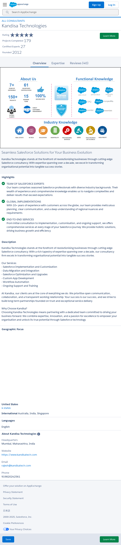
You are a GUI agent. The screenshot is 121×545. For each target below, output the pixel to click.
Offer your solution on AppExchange (22, 485)
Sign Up (96, 4)
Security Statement (13, 498)
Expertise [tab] (58, 63)
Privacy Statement (13, 492)
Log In (111, 4)
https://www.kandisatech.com (19, 454)
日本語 (6, 510)
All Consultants (13, 20)
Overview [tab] (39, 63)
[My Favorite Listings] (4, 5)
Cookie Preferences (13, 523)
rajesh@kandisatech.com (16, 465)
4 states (6, 408)
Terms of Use (10, 504)
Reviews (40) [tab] (79, 63)
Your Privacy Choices (17, 529)
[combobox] (60, 12)
